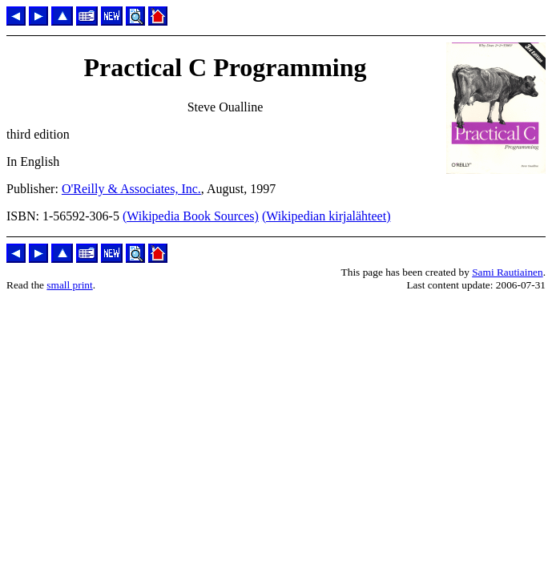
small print (69, 285)
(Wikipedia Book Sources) (191, 216)
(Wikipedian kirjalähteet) (326, 216)
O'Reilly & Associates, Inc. (131, 189)
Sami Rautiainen (507, 272)
